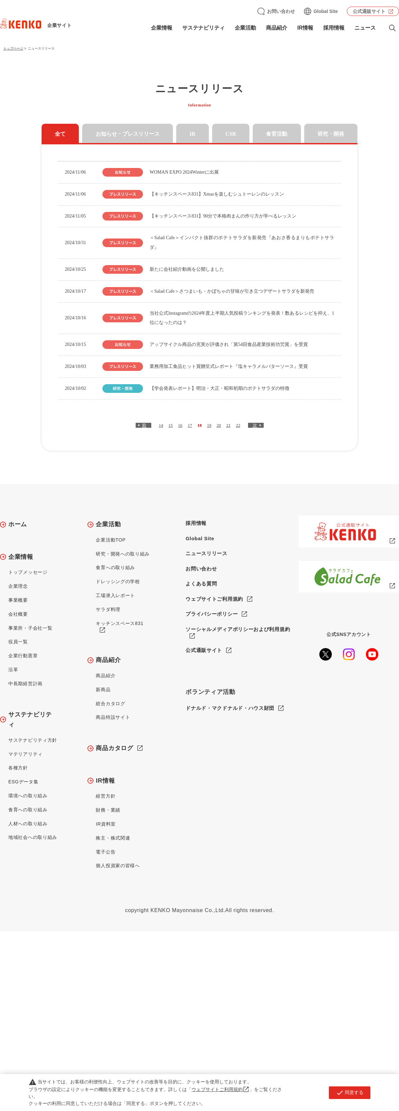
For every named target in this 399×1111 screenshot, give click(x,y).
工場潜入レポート (115, 595)
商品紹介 (276, 28)
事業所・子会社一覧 (30, 628)
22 (238, 425)
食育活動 (276, 134)
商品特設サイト (113, 717)
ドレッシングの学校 (118, 581)
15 (171, 425)
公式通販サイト (369, 11)
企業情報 (161, 28)
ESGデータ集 (23, 781)
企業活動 (245, 28)
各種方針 (18, 767)
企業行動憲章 (23, 655)
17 (190, 425)
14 (161, 425)
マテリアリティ (25, 754)
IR (193, 134)
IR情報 (305, 28)
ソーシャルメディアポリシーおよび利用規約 (238, 629)
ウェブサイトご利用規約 (214, 599)
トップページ (13, 48)
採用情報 (333, 28)
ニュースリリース (206, 553)
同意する (349, 1093)
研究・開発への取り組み (123, 553)
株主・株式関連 (113, 838)
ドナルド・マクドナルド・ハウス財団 (230, 708)
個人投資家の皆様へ (118, 865)
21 (228, 425)
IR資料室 (106, 824)
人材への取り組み (28, 823)
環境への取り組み (28, 795)
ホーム (17, 524)
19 (209, 425)
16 (180, 425)
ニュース (365, 28)
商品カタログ (114, 748)
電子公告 (105, 852)
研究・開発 (331, 134)
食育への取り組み (28, 809)
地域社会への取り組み (32, 837)
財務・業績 (108, 810)
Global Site (326, 11)
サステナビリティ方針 (32, 740)
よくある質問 (201, 583)
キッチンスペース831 (119, 623)
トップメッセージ (28, 572)
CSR (230, 134)
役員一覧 (18, 641)
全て (60, 134)
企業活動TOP (110, 540)
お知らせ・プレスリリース (128, 134)
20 (219, 425)
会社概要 (18, 614)
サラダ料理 (108, 609)
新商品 (103, 689)
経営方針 (105, 796)
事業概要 (18, 600)
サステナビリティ (203, 28)
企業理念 (18, 586)
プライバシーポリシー (212, 614)
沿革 (13, 669)
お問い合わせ (281, 11)
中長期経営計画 (25, 683)
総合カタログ (110, 703)
